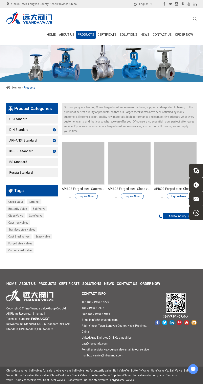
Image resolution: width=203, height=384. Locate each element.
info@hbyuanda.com (104, 319)
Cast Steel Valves (54, 380)
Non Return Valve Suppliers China (110, 375)
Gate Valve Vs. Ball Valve (166, 370)
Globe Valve (15, 215)
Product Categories (33, 108)
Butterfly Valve (17, 208)
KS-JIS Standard (32, 151)
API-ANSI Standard (32, 141)
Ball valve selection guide (148, 375)
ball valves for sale (40, 370)
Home (51, 34)
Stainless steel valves (21, 229)
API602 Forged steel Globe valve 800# (129, 189)
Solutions (128, 34)
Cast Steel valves (19, 236)
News (145, 34)
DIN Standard (32, 130)
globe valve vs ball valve (69, 370)
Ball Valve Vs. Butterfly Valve (131, 370)
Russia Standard (21, 172)
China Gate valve (16, 370)
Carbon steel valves (96, 380)
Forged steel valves (20, 243)
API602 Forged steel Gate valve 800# (83, 189)
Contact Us (162, 34)
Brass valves (74, 380)
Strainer (34, 201)
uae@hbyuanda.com (94, 343)
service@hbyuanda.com (108, 355)
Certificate (107, 34)
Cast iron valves (18, 222)
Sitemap (38, 313)
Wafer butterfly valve (98, 370)
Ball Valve (39, 208)
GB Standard (18, 119)
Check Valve (15, 201)
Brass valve (42, 236)
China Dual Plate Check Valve (68, 375)
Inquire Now (86, 196)
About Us (66, 34)
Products (86, 34)
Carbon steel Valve (20, 250)
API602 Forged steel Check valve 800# (175, 189)
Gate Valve (35, 215)
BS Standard (18, 162)
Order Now (184, 34)
